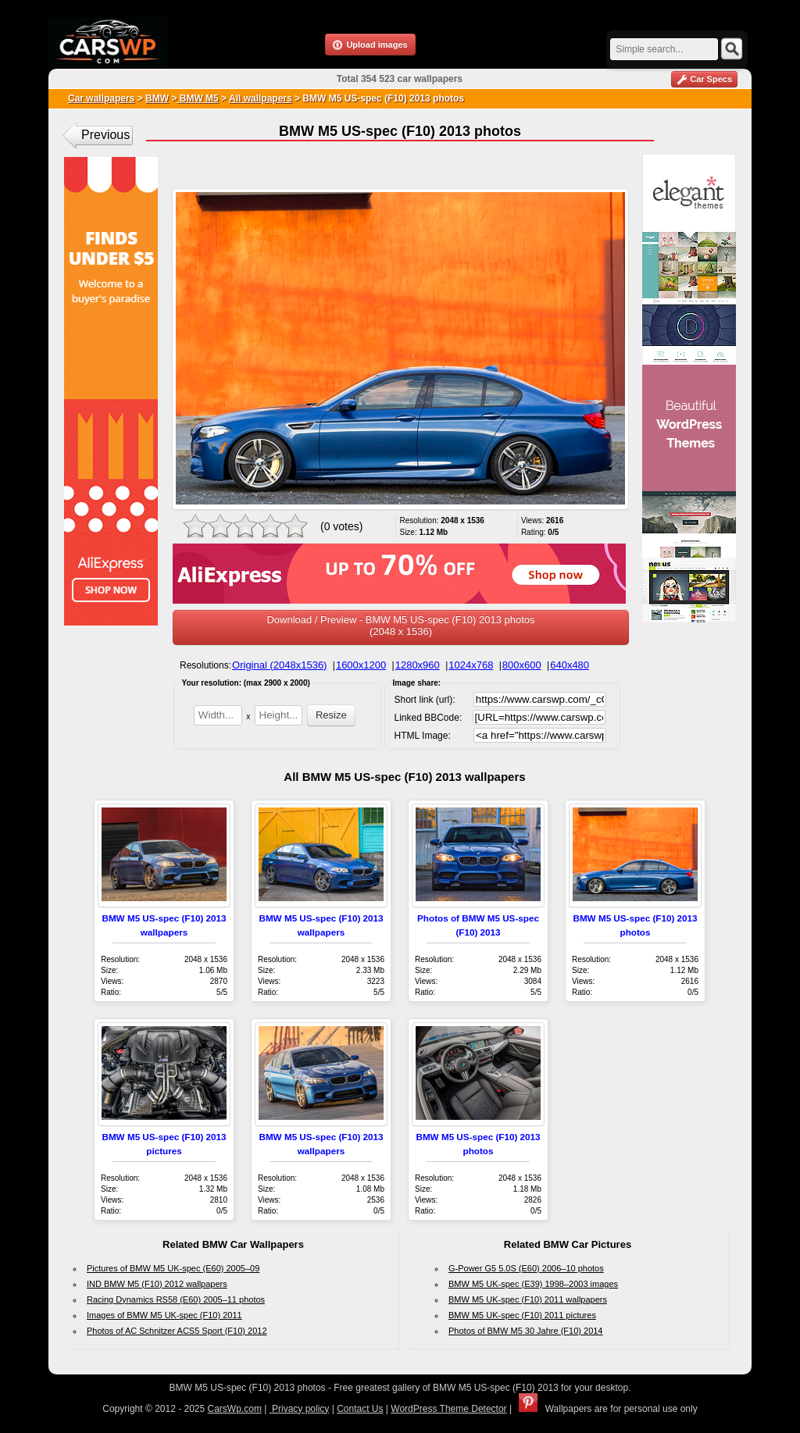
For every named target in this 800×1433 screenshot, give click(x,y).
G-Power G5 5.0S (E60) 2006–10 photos (526, 1268)
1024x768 (470, 665)
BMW (157, 98)
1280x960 (417, 665)
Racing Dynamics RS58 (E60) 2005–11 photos (176, 1299)
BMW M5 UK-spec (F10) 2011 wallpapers (527, 1299)
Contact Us (360, 1408)
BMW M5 (197, 98)
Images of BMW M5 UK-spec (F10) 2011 (164, 1315)
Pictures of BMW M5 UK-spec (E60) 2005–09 (173, 1268)
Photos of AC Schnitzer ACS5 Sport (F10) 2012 (177, 1330)
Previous (105, 134)
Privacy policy (300, 1408)
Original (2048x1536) (279, 665)
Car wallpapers (101, 98)
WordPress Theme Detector (448, 1408)
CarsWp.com (235, 1408)
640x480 (569, 665)
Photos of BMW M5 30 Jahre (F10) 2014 (525, 1330)
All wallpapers (260, 98)
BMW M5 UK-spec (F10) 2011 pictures (522, 1315)
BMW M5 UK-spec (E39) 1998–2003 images (533, 1284)
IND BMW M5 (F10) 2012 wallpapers (157, 1284)
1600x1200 (361, 665)
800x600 (521, 665)
